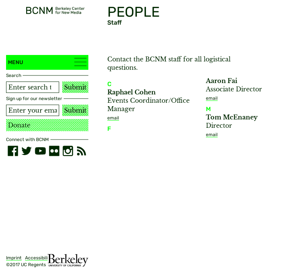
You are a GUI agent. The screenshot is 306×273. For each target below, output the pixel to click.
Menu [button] (47, 62)
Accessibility (38, 257)
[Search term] (32, 87)
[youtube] (40, 151)
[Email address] (32, 110)
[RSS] (81, 151)
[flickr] (54, 151)
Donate (19, 125)
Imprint (14, 257)
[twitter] (26, 151)
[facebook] (13, 151)
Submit (75, 87)
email (113, 118)
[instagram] (68, 151)
